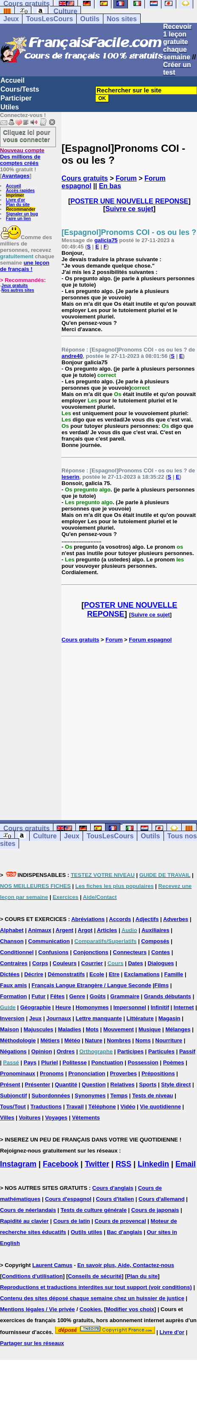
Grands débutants (167, 996)
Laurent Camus (52, 1265)
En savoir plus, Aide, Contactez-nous (125, 1265)
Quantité (66, 1084)
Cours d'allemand (162, 1199)
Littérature (140, 1018)
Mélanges (177, 1029)
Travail (74, 1106)
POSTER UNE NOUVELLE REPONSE (129, 201)
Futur (38, 996)
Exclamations (142, 974)
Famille (173, 974)
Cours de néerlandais (28, 1210)
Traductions (46, 1106)
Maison (9, 1029)
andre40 (72, 356)
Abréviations (88, 919)
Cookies (90, 1309)
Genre (77, 996)
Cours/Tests (19, 89)
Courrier (92, 963)
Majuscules (38, 1029)
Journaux (58, 1018)
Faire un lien (18, 218)
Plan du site (18, 204)
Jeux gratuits (14, 285)
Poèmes (173, 1062)
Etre (114, 974)
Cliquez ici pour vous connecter (26, 135)
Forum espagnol (150, 639)
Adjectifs (147, 919)
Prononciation (86, 1073)
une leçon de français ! (24, 266)
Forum (126, 178)
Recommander (20, 209)
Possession (143, 1062)
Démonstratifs (66, 974)
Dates (135, 963)
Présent (10, 1084)
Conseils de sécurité (95, 1276)
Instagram (18, 1164)
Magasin (169, 1018)
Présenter (37, 1084)
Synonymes (90, 1095)
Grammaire (124, 996)
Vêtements (86, 1117)
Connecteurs (130, 952)
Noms (143, 1040)
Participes (130, 1051)
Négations (13, 1051)
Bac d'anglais (124, 1232)
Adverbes (175, 919)
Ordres (66, 1051)
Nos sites (122, 18)
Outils (89, 18)
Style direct (176, 1084)
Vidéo (127, 1106)
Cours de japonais (155, 1210)
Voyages (56, 1117)
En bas (110, 186)
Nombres (118, 1040)
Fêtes (57, 996)
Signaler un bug (22, 214)
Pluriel (49, 1062)
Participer (16, 98)
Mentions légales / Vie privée (37, 1309)
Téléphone (102, 1106)
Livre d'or (15, 200)
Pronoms (52, 1073)
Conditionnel (16, 952)
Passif (187, 1051)
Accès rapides (20, 190)
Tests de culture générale (94, 1210)
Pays (30, 1062)
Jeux (11, 18)
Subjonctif (13, 1095)
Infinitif (160, 1007)
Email (185, 1164)
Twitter (97, 1164)
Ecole (96, 974)
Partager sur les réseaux (32, 1343)
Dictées (9, 974)
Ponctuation (107, 1062)
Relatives (122, 1084)
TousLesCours (49, 18)
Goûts (98, 996)
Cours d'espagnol (68, 1199)
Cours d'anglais (112, 1188)
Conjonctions (90, 952)
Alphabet (12, 930)
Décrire (33, 974)
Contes (160, 952)
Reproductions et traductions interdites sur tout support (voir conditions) (96, 1287)
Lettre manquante (99, 1018)
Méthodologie (18, 1040)
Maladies (69, 1029)
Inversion (12, 1018)
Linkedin (153, 1164)
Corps (40, 963)
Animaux (39, 930)
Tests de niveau (152, 1095)
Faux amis (13, 985)
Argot (85, 930)
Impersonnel (129, 1007)
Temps (119, 1095)
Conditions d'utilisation (32, 1276)
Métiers (50, 1040)
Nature (93, 1040)
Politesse (75, 1062)
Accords (120, 919)
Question (93, 1084)
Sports (147, 1084)
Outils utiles (86, 1232)
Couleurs (64, 963)
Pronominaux (17, 1073)
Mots (92, 1029)
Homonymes (92, 1007)
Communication (49, 941)
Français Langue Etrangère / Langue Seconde (91, 985)
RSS (123, 1164)
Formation (13, 996)
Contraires (14, 963)
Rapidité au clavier (24, 1221)
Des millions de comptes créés (22, 156)
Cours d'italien (115, 1199)
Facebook (60, 1164)
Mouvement (118, 1029)
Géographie (35, 1007)
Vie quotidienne (160, 1106)
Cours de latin (71, 1221)
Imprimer (15, 195)
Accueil (12, 80)
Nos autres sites (17, 290)
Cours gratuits (84, 178)
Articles (107, 930)
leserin (70, 477)
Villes (7, 1117)
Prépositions (158, 1073)
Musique (150, 1029)
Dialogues (160, 963)
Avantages (15, 176)
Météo (72, 1040)
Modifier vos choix (130, 1309)
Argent (64, 930)
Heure (63, 1007)
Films (161, 985)
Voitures (30, 1117)
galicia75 (106, 240)
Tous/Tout (13, 1106)
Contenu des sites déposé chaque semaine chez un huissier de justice (92, 1298)
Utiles (9, 107)
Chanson (12, 941)
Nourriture (169, 1040)
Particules (161, 1051)
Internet (184, 1007)
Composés (155, 941)
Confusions (53, 952)
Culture (65, 11)
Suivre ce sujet (129, 208)
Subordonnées (50, 1095)
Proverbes (123, 1073)
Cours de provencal (120, 1221)
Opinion (41, 1051)
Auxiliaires (155, 930)
